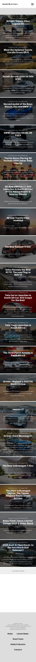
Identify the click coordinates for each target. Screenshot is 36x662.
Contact (18, 649)
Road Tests (18, 639)
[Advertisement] (18, 593)
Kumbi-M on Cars (10, 4)
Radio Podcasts (18, 644)
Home (10, 634)
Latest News (23, 634)
